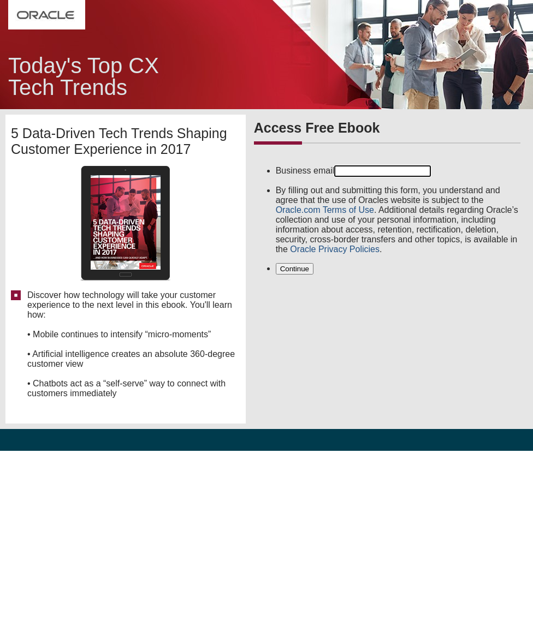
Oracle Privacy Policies (335, 249)
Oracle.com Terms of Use (325, 209)
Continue (294, 269)
